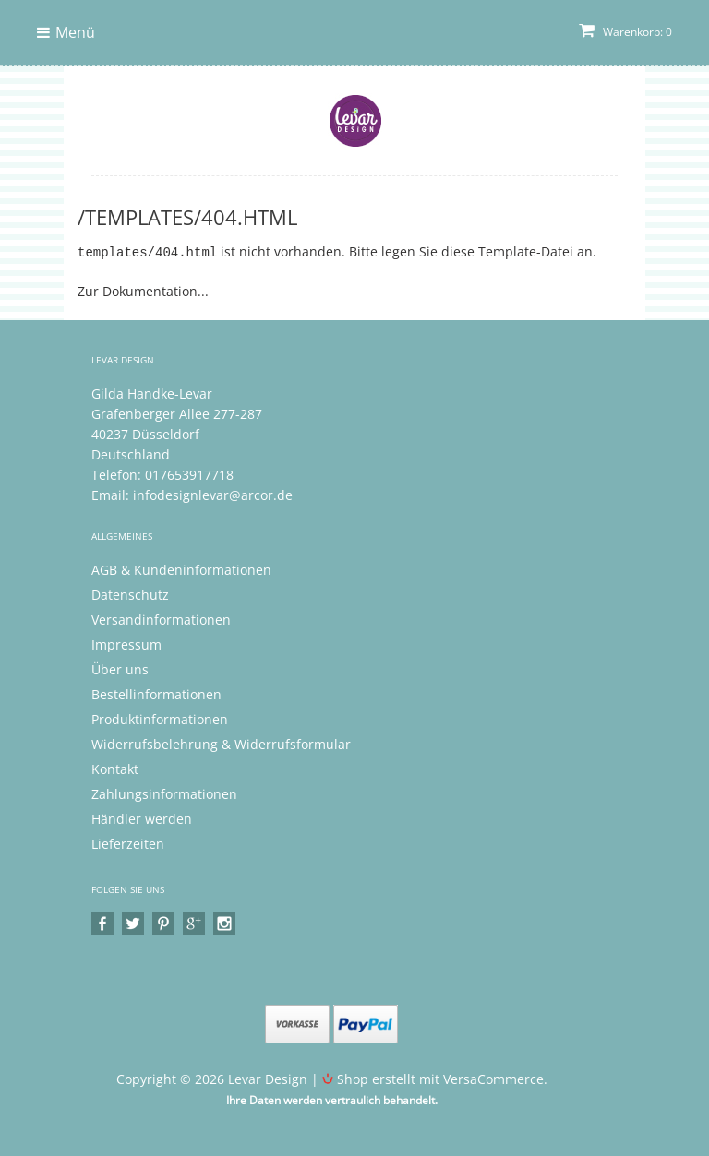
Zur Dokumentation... (143, 290)
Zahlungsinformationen (164, 793)
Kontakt (114, 768)
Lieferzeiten (127, 843)
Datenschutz (130, 593)
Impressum (126, 643)
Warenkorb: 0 (625, 32)
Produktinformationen (159, 718)
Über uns (120, 668)
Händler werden (141, 818)
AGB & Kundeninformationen (181, 569)
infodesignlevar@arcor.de (213, 494)
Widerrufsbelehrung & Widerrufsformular (221, 743)
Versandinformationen (161, 618)
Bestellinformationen (156, 693)
